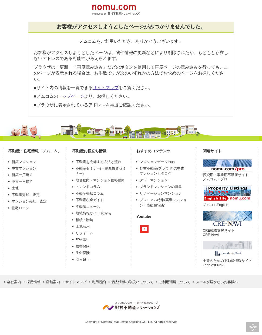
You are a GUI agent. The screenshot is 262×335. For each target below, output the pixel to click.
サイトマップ (106, 87)
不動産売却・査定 (26, 195)
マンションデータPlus (157, 162)
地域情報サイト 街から (94, 213)
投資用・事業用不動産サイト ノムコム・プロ (225, 177)
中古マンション (24, 168)
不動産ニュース (88, 207)
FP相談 (81, 240)
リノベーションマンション (161, 193)
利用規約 (99, 282)
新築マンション (24, 162)
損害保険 (83, 246)
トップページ (71, 96)
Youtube (144, 229)
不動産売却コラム (90, 193)
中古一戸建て (22, 182)
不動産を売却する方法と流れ (98, 162)
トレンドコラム (88, 187)
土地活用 (83, 226)
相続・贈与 (84, 220)
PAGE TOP (252, 327)
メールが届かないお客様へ (217, 282)
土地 (15, 188)
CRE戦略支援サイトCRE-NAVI (219, 232)
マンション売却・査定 (29, 201)
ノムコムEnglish (216, 205)
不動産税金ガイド (90, 200)
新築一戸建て (22, 175)
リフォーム (84, 233)
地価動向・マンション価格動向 (100, 180)
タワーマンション (154, 180)
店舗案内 (53, 282)
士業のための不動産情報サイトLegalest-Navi (227, 263)
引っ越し (83, 260)
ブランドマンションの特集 (161, 187)
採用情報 (33, 282)
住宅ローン (20, 208)
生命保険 (83, 253)
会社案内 (14, 282)
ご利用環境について (174, 282)
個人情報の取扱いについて (132, 282)
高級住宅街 (155, 205)
